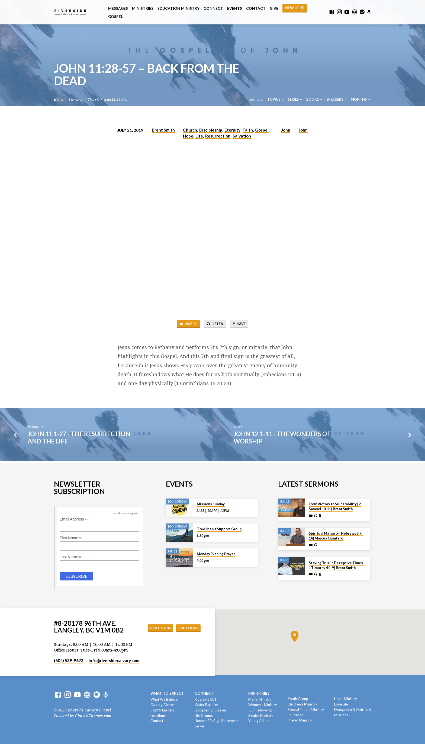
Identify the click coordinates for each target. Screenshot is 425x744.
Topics (276, 99)
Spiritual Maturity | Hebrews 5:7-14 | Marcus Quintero (336, 535)
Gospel (115, 16)
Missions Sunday (211, 504)
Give (274, 8)
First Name (71, 538)
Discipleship (210, 129)
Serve (199, 726)
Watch (184, 324)
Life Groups (204, 715)
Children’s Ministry (302, 704)
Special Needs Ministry (306, 709)
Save (242, 324)
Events (234, 8)
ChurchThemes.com (93, 716)
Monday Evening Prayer (216, 554)
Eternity (232, 129)
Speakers (336, 99)
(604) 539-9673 (68, 660)
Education (295, 715)
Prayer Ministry (300, 720)
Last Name (70, 557)
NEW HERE (294, 8)
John (285, 129)
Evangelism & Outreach (352, 709)
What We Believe (164, 699)
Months (361, 99)
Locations (187, 627)
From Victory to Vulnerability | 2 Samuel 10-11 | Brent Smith (335, 506)
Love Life (341, 704)
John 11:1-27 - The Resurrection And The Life (79, 439)
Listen (215, 324)
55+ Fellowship (260, 710)
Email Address (73, 519)
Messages (118, 8)
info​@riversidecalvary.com (114, 660)
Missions (341, 715)
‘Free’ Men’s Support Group (219, 529)
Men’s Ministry (260, 699)
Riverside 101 (206, 699)
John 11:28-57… (116, 99)
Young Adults (258, 721)
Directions (155, 627)
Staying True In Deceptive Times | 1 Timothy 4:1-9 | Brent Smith (337, 565)
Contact (256, 8)
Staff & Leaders (162, 710)
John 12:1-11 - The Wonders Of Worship (282, 439)
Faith (248, 129)
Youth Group (298, 699)
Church (93, 99)
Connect (213, 8)
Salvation (242, 135)
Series (295, 99)
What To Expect (167, 693)
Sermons (75, 99)
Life (199, 135)
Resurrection (217, 135)
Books (314, 99)
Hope (188, 135)
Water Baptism (206, 705)
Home (58, 99)
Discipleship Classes (210, 710)
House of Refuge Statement (216, 721)
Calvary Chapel (162, 705)
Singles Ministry (260, 715)
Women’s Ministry (262, 705)
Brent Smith (163, 129)
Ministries (142, 8)
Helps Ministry (345, 699)
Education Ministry (178, 8)
